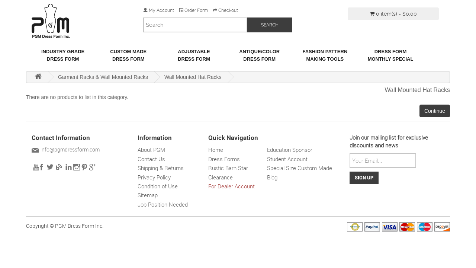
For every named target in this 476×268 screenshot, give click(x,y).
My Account (158, 10)
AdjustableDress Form (194, 55)
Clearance (220, 177)
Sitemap (148, 195)
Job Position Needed (163, 204)
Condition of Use (158, 186)
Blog (272, 177)
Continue (434, 111)
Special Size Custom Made (299, 168)
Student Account (287, 159)
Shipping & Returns (161, 168)
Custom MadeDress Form (128, 55)
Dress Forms (224, 159)
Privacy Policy (154, 177)
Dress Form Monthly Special (391, 55)
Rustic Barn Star (228, 168)
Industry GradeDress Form (62, 55)
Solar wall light (312, 186)
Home (215, 149)
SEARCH (270, 25)
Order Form (193, 10)
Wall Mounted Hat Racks (193, 77)
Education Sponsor (289, 149)
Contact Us (151, 159)
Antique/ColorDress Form (259, 55)
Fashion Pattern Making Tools (324, 55)
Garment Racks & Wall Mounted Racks (103, 77)
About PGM (151, 149)
